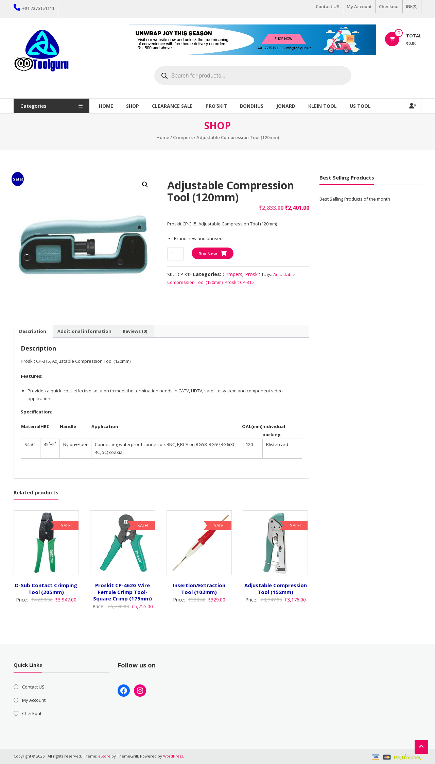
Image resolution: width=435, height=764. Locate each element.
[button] (145, 185)
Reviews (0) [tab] (135, 331)
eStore (104, 756)
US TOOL (363, 106)
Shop (135, 106)
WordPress (173, 756)
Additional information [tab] (84, 331)
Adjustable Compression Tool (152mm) (275, 588)
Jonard (288, 106)
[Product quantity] (175, 254)
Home (109, 106)
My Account (359, 6)
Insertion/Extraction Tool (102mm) (199, 588)
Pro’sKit (219, 106)
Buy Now (207, 254)
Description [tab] (32, 331)
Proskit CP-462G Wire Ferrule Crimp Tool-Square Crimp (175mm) (122, 592)
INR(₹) (412, 6)
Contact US (328, 6)
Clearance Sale (175, 106)
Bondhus (254, 106)
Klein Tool (325, 106)
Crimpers (183, 137)
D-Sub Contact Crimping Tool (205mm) (46, 588)
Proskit (252, 274)
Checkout (389, 6)
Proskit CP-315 (239, 282)
